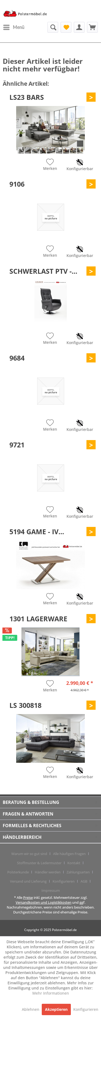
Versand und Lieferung (28, 881)
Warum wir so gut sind (29, 853)
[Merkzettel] (66, 27)
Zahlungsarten (78, 872)
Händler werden (48, 872)
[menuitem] (13, 27)
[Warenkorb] (92, 27)
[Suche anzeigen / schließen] (52, 27)
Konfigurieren (64, 881)
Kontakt (73, 862)
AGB (84, 881)
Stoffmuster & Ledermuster (39, 862)
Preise (28, 897)
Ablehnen (31, 1009)
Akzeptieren (56, 1009)
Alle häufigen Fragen (69, 853)
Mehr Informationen (50, 993)
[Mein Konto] (79, 27)
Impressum (50, 890)
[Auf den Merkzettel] (50, 165)
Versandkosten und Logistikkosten (43, 902)
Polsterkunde (18, 872)
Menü (13, 26)
